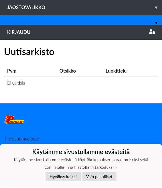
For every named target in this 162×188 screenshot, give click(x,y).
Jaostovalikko (84, 7)
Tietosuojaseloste (21, 139)
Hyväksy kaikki (63, 176)
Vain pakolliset (99, 176)
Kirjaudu (81, 32)
